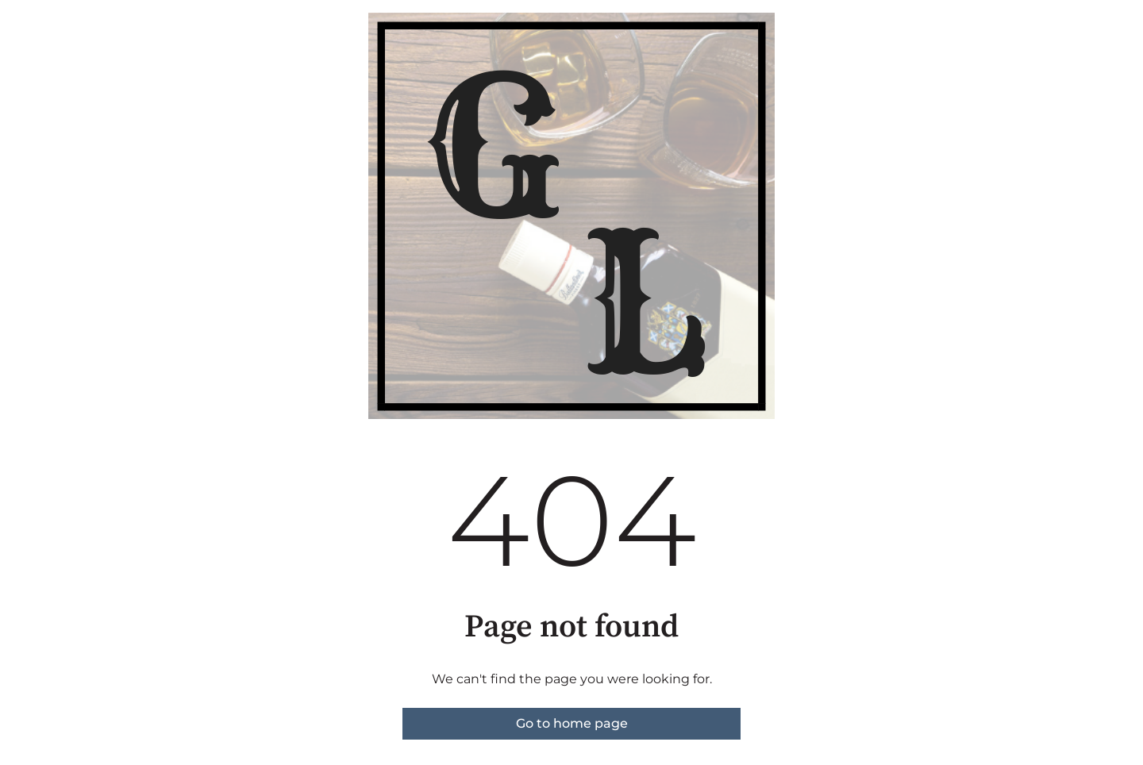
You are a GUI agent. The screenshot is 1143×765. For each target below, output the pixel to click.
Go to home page (572, 723)
